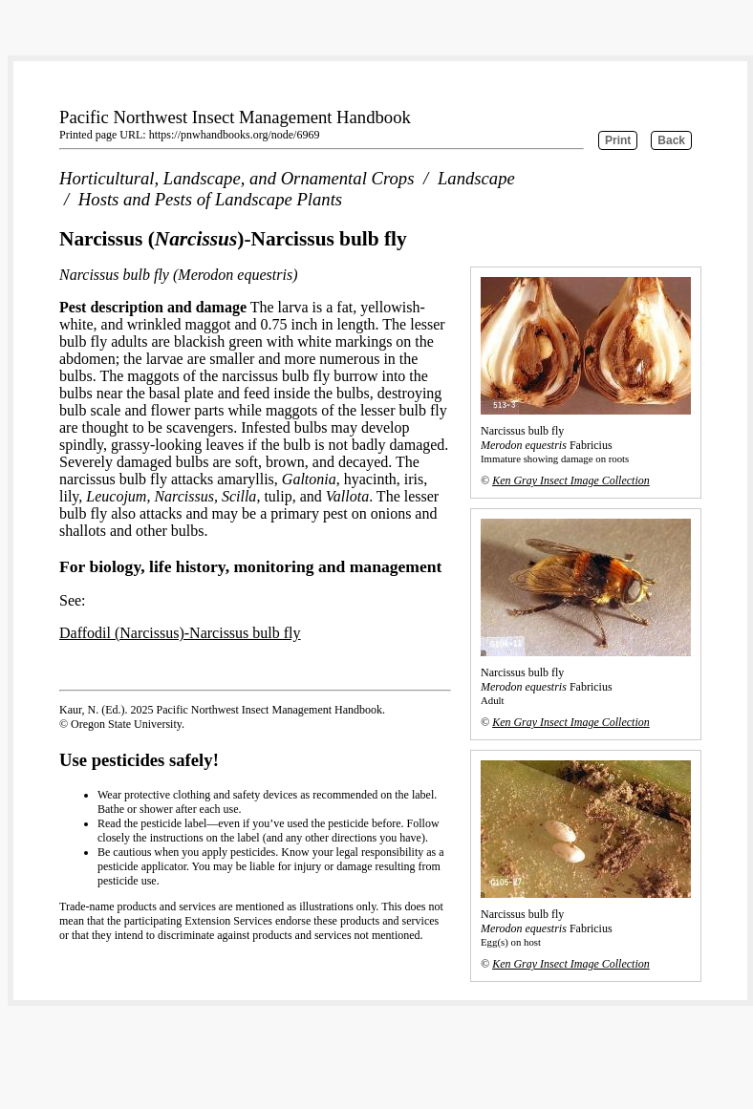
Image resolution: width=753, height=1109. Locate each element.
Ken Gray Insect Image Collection (571, 480)
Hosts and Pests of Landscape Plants (210, 199)
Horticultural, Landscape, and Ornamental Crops (236, 178)
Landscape (476, 178)
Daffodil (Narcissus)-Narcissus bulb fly (180, 633)
